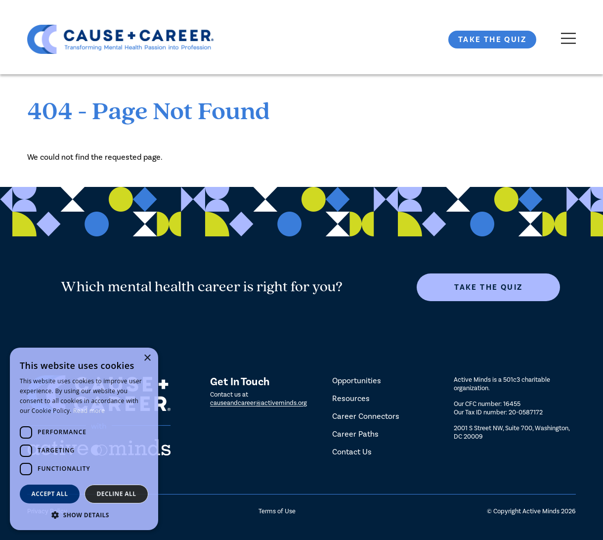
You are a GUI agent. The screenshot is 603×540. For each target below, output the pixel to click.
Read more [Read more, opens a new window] (89, 410)
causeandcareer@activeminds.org (258, 402)
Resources (351, 398)
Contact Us (352, 451)
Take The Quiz (492, 40)
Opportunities (356, 380)
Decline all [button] (116, 494)
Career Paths (355, 434)
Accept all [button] (50, 494)
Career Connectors (365, 416)
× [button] (147, 358)
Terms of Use (277, 511)
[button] (84, 515)
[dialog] (84, 439)
